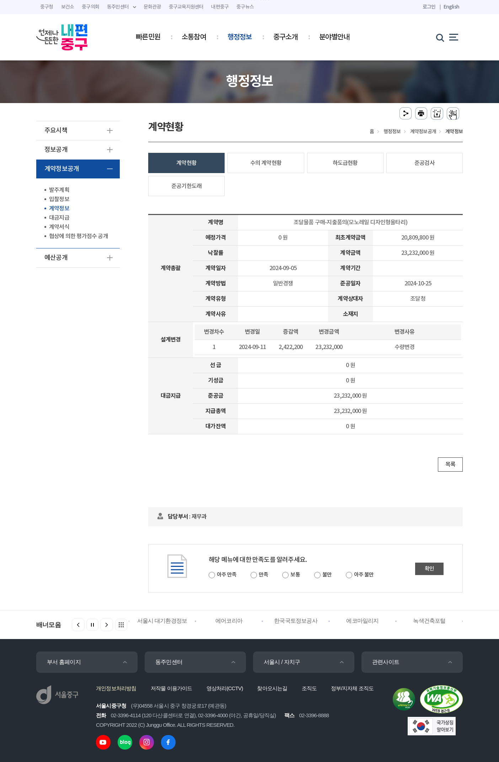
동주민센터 (168, 662)
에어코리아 (228, 621)
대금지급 (59, 218)
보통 (295, 575)
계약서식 (59, 227)
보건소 (67, 7)
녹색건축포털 (429, 621)
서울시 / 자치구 (282, 662)
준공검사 (424, 163)
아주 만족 (226, 575)
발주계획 (59, 190)
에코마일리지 (362, 621)
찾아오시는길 (272, 688)
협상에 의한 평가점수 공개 (78, 236)
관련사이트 (385, 662)
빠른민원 (148, 37)
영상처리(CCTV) (224, 688)
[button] (106, 624)
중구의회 (90, 7)
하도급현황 (345, 163)
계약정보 (59, 208)
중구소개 (285, 37)
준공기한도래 (186, 186)
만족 (263, 575)
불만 (327, 575)
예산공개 (56, 258)
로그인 (429, 7)
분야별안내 (334, 37)
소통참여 (194, 37)
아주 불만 (364, 575)
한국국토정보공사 (295, 621)
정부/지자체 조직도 (352, 688)
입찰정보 (59, 199)
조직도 (309, 688)
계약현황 (186, 163)
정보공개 (56, 150)
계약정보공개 (61, 169)
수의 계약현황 (265, 163)
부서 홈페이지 (64, 662)
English (451, 7)
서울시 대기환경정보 (162, 621)
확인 (429, 569)
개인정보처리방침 (116, 688)
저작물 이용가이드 (171, 688)
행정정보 (239, 37)
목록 (450, 464)
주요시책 (56, 130)
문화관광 (152, 7)
